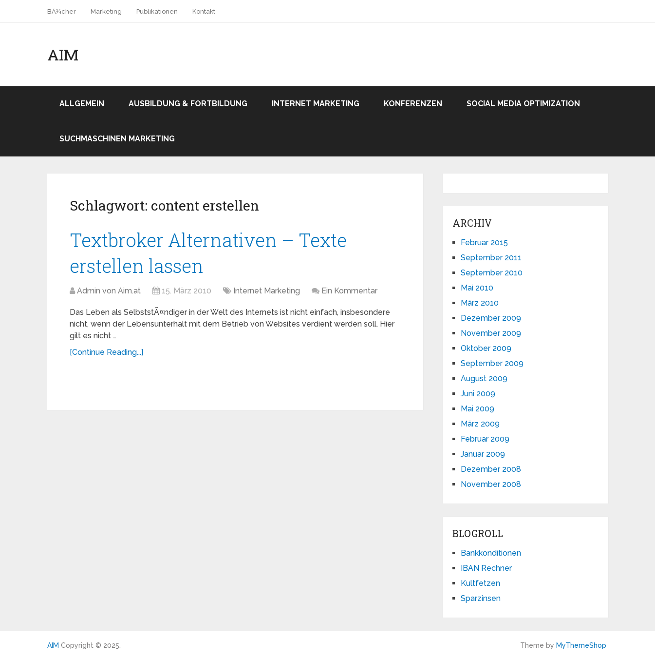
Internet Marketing (315, 103)
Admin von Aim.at (109, 290)
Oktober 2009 (486, 348)
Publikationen (157, 11)
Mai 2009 (477, 408)
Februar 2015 (484, 242)
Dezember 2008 (491, 469)
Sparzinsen (481, 598)
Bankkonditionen (491, 553)
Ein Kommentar (349, 290)
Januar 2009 (483, 454)
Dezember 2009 (491, 318)
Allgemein (81, 103)
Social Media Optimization (523, 103)
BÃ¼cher (61, 11)
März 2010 (480, 303)
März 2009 (480, 423)
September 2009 (492, 363)
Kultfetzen (480, 583)
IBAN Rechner (486, 568)
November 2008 (491, 484)
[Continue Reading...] (106, 352)
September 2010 (492, 272)
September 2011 (491, 257)
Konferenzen (413, 103)
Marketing (106, 11)
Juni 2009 (478, 393)
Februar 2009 (485, 439)
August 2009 (484, 378)
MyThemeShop (581, 645)
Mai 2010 (477, 287)
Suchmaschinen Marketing (117, 138)
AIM (62, 54)
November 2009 (491, 333)
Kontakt (203, 11)
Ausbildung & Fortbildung (188, 103)
